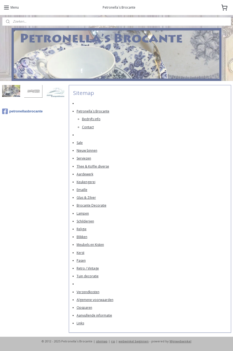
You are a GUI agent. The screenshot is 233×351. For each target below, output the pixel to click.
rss (113, 341)
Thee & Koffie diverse (92, 166)
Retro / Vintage (87, 268)
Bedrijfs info (91, 119)
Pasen (80, 260)
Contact (88, 127)
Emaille (81, 189)
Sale (79, 142)
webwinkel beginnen (134, 341)
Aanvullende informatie (94, 315)
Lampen (82, 213)
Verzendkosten (87, 292)
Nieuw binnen (86, 150)
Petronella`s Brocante (92, 111)
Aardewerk (84, 174)
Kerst (80, 252)
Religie (81, 229)
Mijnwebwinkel (180, 341)
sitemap (101, 341)
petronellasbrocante (22, 111)
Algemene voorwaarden (94, 299)
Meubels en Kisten (90, 244)
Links (80, 323)
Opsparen (84, 307)
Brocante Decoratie (91, 205)
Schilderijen (85, 221)
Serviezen (83, 158)
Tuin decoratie (87, 276)
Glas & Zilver (86, 197)
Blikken (81, 237)
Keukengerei (85, 182)
